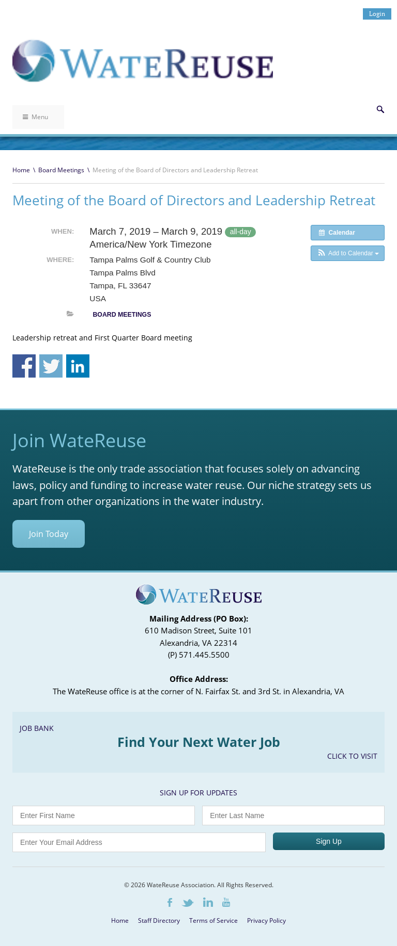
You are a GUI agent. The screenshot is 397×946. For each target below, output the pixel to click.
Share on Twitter (51, 366)
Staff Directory (159, 920)
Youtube (226, 902)
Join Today (48, 534)
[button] (347, 253)
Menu (35, 116)
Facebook (169, 902)
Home (21, 170)
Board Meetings (61, 170)
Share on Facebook (24, 366)
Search (380, 109)
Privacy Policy (266, 920)
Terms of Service (213, 920)
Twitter (187, 903)
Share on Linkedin (77, 366)
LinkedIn (208, 902)
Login (377, 14)
